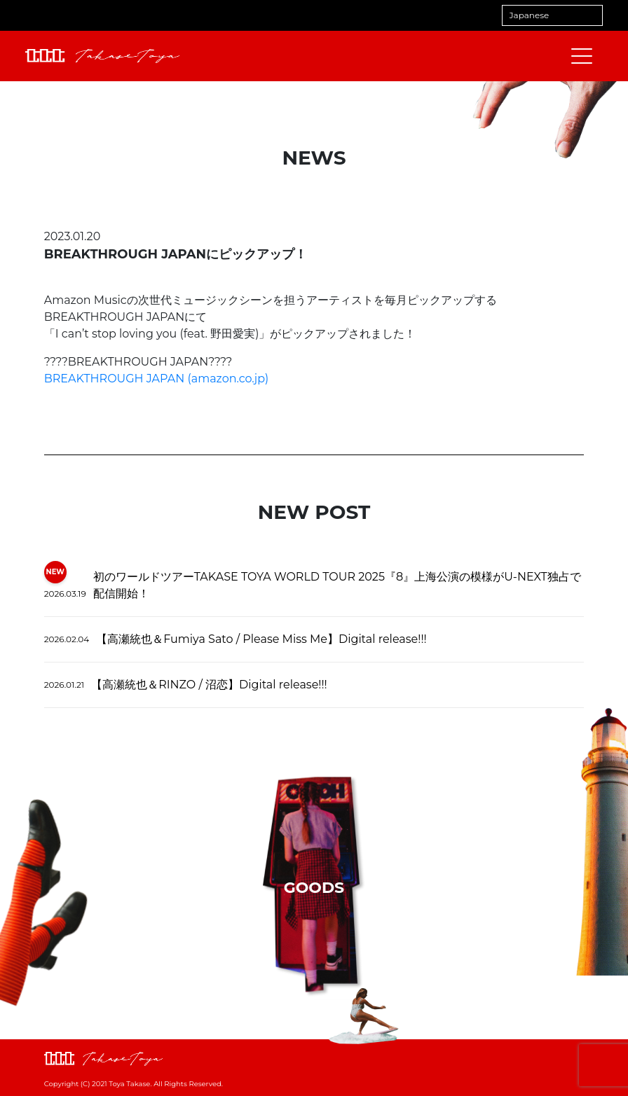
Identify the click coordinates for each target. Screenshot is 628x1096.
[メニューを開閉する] (582, 56)
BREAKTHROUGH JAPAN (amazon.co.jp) (156, 378)
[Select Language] (552, 15)
